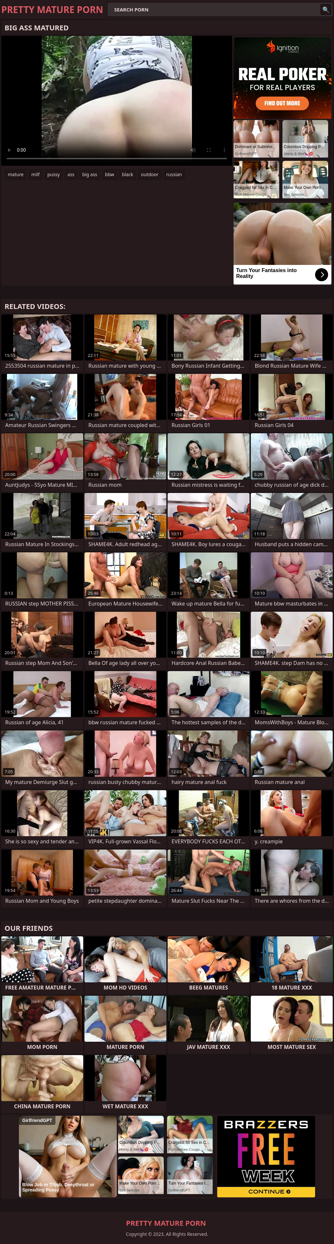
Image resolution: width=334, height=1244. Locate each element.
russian (174, 174)
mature (15, 174)
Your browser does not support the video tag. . (116, 101)
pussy (53, 174)
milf (35, 174)
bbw (109, 174)
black (127, 174)
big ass (89, 174)
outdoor (150, 174)
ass (71, 174)
